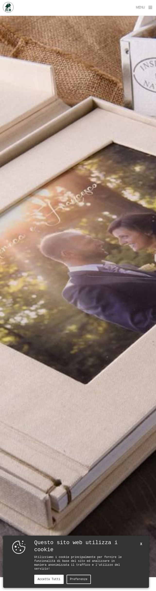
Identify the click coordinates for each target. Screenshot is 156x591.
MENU (145, 7)
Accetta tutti (49, 579)
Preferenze (78, 579)
